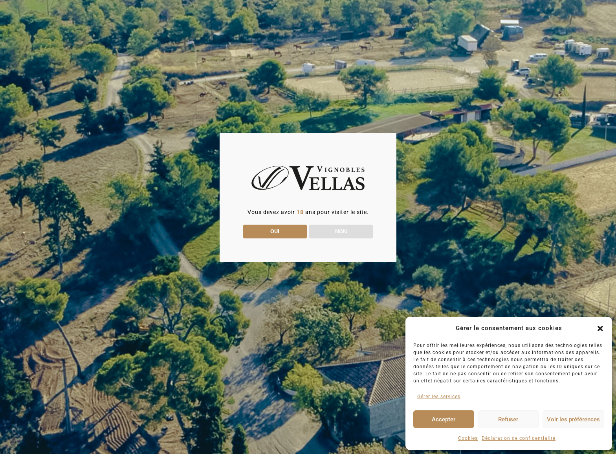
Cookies (468, 438)
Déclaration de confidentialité (519, 438)
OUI (274, 231)
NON (341, 231)
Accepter (443, 419)
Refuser (508, 419)
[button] (600, 328)
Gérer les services (438, 396)
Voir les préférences (573, 419)
